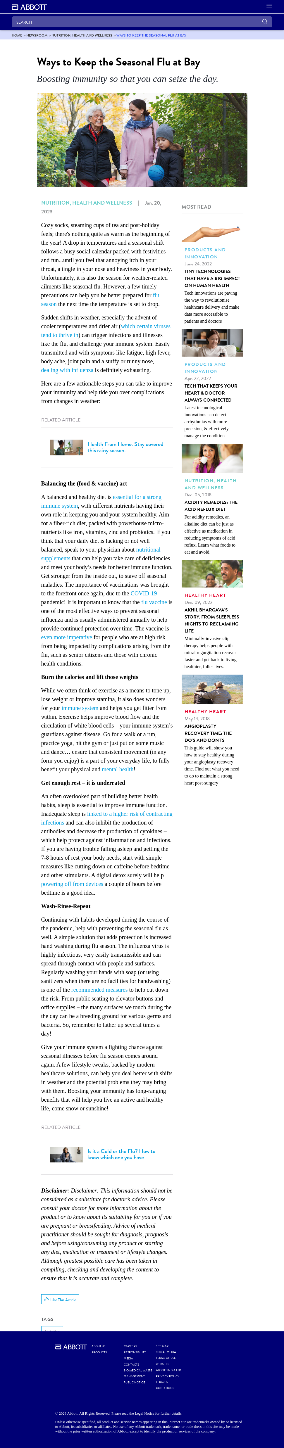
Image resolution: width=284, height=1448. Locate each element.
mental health (117, 769)
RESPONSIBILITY (135, 1352)
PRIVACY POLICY (167, 1376)
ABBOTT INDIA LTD (168, 1370)
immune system (79, 708)
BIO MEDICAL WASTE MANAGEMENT (138, 1373)
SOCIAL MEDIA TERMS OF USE (166, 1355)
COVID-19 (144, 593)
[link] (17, 35)
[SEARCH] (142, 21)
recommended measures (99, 989)
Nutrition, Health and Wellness (86, 203)
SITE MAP (162, 1346)
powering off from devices (72, 884)
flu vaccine (154, 602)
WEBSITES (162, 1364)
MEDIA (128, 1359)
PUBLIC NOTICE (134, 1382)
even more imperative (66, 637)
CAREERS (130, 1346)
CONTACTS (131, 1365)
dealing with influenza (67, 370)
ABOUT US (98, 1346)
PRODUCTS (99, 1352)
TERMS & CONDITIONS (165, 1385)
